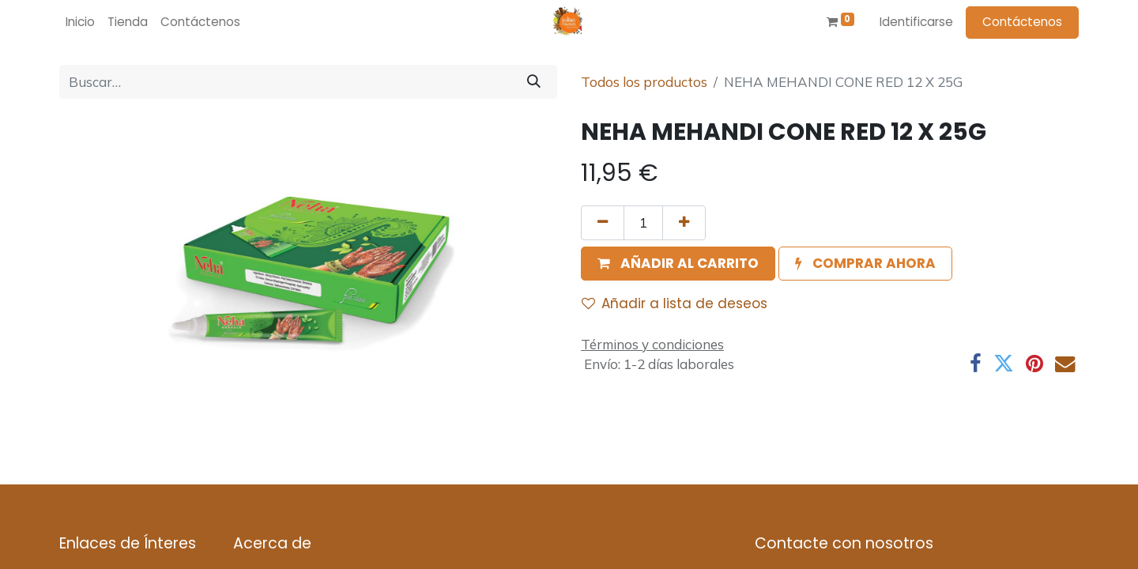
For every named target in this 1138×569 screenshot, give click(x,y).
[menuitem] (80, 22)
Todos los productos (644, 81)
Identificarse (916, 21)
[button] (678, 264)
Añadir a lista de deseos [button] (674, 303)
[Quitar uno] (602, 222)
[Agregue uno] (684, 222)
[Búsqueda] (534, 82)
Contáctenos (1022, 21)
